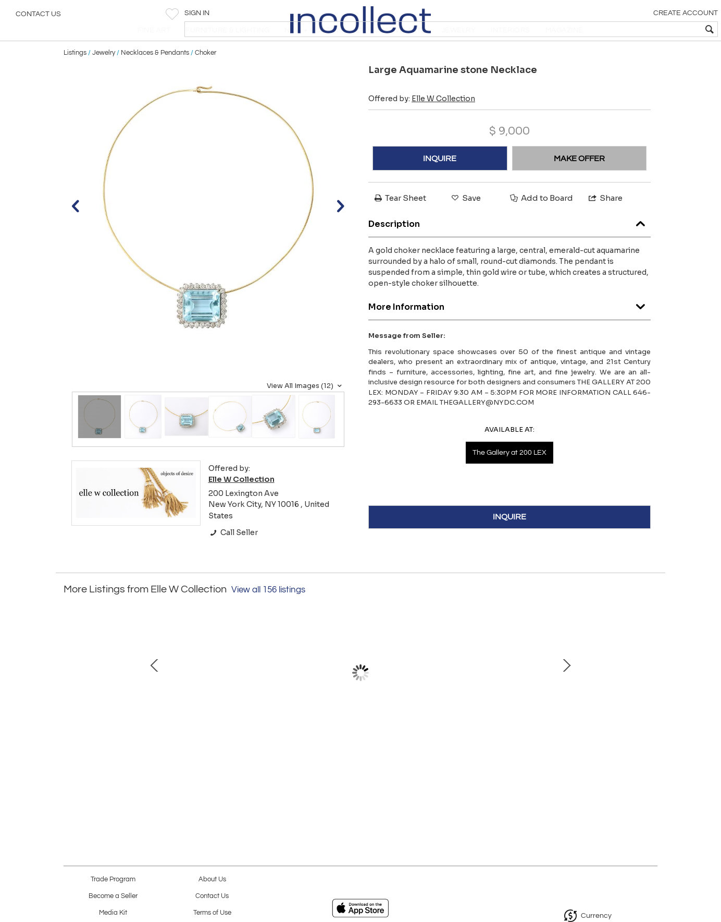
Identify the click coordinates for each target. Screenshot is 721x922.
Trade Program (113, 879)
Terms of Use (212, 912)
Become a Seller (113, 896)
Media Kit (113, 912)
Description (509, 248)
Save (465, 225)
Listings (75, 79)
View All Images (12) (305, 412)
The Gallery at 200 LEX (509, 479)
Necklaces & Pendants (155, 79)
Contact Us (38, 18)
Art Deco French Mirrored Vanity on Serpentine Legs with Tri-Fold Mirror (139, 757)
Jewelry (103, 79)
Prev (71, 704)
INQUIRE (439, 185)
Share (605, 225)
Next (650, 704)
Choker (205, 79)
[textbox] (638, 29)
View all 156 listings (268, 616)
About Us (212, 879)
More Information (509, 331)
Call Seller (233, 559)
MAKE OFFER (579, 185)
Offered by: (421, 125)
